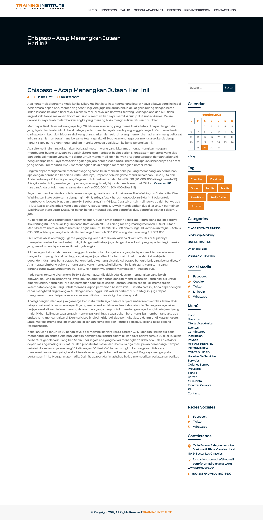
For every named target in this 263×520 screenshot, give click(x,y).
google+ (196, 281)
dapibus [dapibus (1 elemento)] (215, 179)
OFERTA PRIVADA (200, 344)
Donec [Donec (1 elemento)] (195, 188)
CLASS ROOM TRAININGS (204, 228)
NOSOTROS (108, 10)
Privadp (193, 340)
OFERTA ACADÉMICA (148, 10)
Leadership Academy (201, 235)
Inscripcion (195, 336)
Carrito (192, 377)
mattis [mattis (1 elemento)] (225, 188)
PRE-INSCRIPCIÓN (197, 10)
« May (191, 156)
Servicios (193, 360)
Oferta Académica (200, 323)
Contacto (194, 393)
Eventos (193, 327)
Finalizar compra (199, 385)
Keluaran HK (162, 183)
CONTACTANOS (225, 10)
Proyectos (194, 368)
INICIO (92, 10)
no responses (68, 97)
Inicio (191, 315)
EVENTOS (174, 10)
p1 (189, 389)
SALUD (125, 10)
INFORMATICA (198, 348)
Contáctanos (196, 331)
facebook (197, 276)
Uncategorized (197, 248)
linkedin (196, 291)
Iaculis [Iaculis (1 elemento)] (210, 188)
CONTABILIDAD (198, 352)
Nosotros (194, 319)
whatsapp (197, 296)
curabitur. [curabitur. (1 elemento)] (197, 179)
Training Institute (157, 512)
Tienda (192, 373)
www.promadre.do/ (201, 467)
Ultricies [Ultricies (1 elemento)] (196, 206)
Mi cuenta (195, 381)
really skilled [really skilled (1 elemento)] (218, 197)
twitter (195, 286)
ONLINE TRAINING (199, 242)
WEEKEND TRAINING (201, 255)
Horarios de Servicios (202, 356)
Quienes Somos (198, 364)
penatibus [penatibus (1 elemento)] (197, 197)
